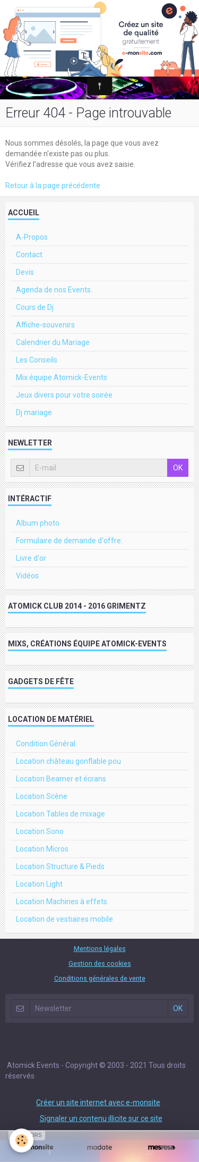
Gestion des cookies (99, 963)
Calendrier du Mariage (53, 342)
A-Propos (32, 237)
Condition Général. (46, 743)
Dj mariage (34, 412)
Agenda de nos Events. (54, 289)
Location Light (39, 884)
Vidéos (27, 575)
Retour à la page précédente (52, 185)
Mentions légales (100, 949)
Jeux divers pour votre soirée (64, 395)
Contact (29, 254)
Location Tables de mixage (60, 814)
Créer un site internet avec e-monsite (98, 1102)
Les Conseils (36, 360)
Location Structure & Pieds (60, 866)
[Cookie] (21, 1140)
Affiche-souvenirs (45, 325)
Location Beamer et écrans (61, 778)
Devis (25, 272)
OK (178, 468)
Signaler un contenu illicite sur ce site (101, 1118)
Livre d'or (31, 558)
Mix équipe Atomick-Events (61, 377)
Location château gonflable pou (68, 761)
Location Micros (42, 849)
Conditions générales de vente (99, 978)
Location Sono (40, 831)
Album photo (37, 523)
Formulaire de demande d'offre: (69, 540)
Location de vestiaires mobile (64, 919)
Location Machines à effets (61, 901)
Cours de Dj (35, 307)
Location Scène (41, 796)
